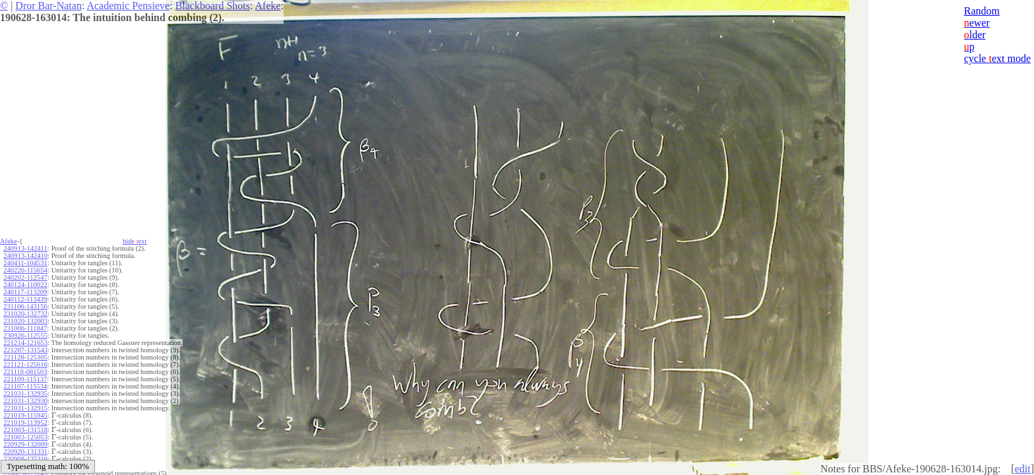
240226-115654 (25, 270)
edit (1023, 468)
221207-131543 (25, 350)
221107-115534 (25, 386)
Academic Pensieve (127, 5)
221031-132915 (25, 408)
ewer (977, 22)
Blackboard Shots (212, 5)
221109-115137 (25, 379)
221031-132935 (25, 393)
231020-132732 (25, 313)
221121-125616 (25, 364)
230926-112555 (25, 335)
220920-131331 (25, 451)
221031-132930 (25, 400)
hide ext (135, 241)
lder (975, 34)
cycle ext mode (997, 58)
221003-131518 (25, 429)
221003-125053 (25, 437)
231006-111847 (25, 328)
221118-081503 (25, 371)
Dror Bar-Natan (48, 5)
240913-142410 (25, 255)
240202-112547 (25, 277)
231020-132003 (25, 321)
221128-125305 (25, 357)
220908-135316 (25, 458)
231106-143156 (25, 306)
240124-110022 (25, 284)
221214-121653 (25, 342)
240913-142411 (25, 248)
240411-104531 (25, 263)
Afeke (268, 5)
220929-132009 (25, 444)
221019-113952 (25, 422)
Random (982, 10)
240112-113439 (25, 299)
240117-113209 (25, 292)
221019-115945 (25, 415)
